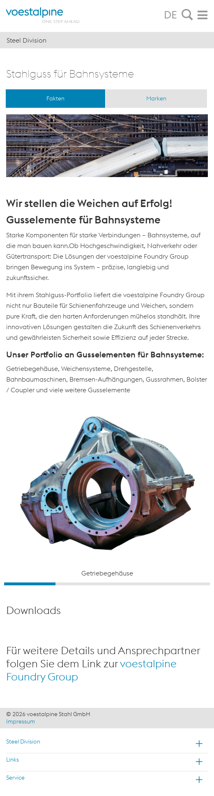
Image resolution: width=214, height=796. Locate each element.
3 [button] (133, 583)
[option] (107, 493)
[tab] (187, 15)
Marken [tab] (156, 98)
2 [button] (81, 583)
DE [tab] (170, 14)
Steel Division (23, 741)
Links (12, 759)
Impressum (20, 721)
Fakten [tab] (55, 98)
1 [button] (29, 583)
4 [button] (184, 583)
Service (15, 777)
